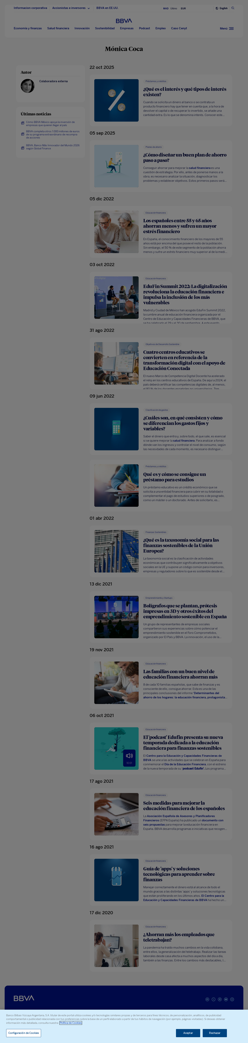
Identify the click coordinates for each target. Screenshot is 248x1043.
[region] (124, 1026)
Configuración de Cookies (23, 1033)
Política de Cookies (71, 1022)
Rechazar (214, 1033)
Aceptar (188, 1033)
